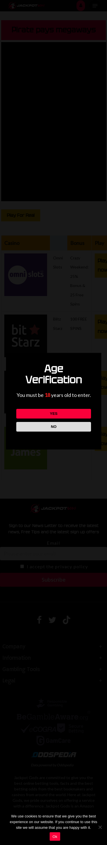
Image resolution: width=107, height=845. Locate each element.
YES (53, 413)
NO (53, 426)
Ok (55, 836)
